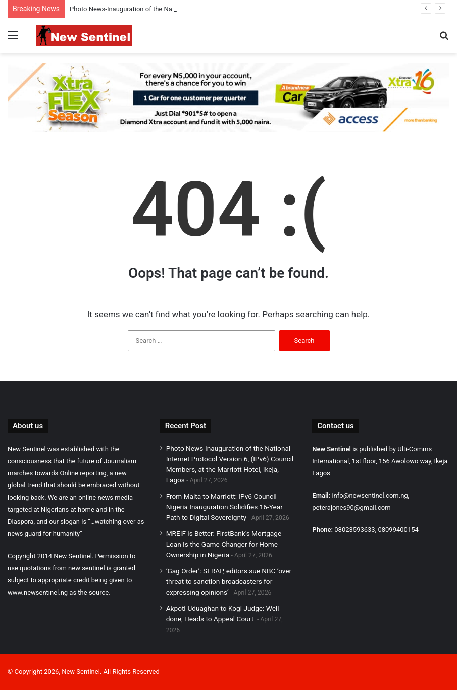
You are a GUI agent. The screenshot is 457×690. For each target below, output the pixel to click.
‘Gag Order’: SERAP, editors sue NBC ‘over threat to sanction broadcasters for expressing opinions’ (229, 581)
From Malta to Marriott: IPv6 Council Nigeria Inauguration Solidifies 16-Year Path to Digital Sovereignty (224, 506)
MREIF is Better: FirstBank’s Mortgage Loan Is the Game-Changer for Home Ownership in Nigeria (223, 544)
